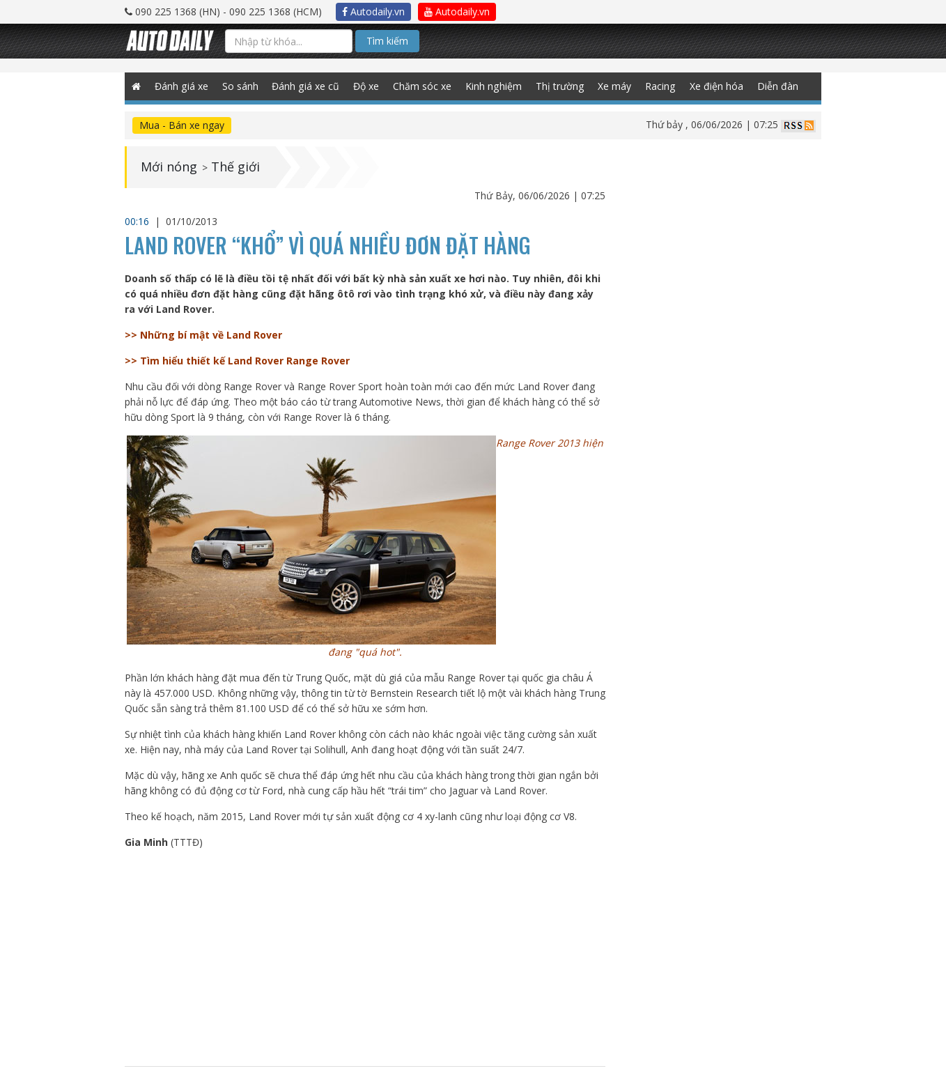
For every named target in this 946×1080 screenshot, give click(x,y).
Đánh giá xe (181, 86)
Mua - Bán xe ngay (181, 125)
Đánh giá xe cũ (305, 86)
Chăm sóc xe (421, 86)
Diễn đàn (775, 86)
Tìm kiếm (387, 40)
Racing (659, 86)
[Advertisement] (365, 958)
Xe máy (613, 86)
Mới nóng (169, 167)
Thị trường (558, 86)
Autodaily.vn (373, 11)
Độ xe (365, 86)
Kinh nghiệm (492, 86)
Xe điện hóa (714, 86)
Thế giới (235, 167)
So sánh (240, 86)
